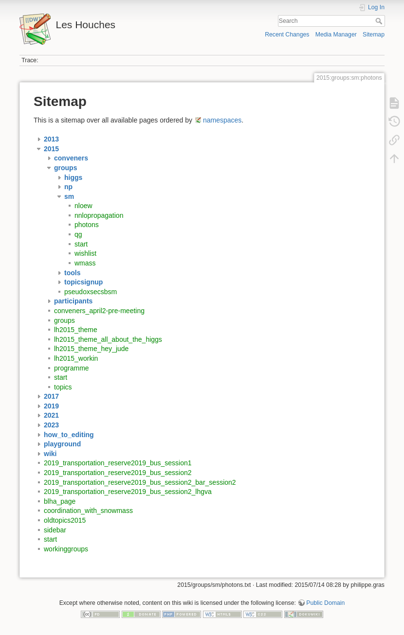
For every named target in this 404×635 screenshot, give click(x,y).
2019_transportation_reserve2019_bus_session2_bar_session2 (140, 482)
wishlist (85, 253)
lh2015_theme (75, 330)
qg (78, 234)
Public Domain (325, 603)
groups (64, 320)
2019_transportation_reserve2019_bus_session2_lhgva (128, 491)
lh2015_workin (76, 358)
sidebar (55, 530)
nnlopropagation (98, 215)
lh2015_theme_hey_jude (91, 349)
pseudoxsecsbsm (90, 292)
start (81, 244)
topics (63, 387)
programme (71, 368)
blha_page (59, 501)
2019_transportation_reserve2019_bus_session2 (118, 472)
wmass (85, 263)
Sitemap (374, 34)
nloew (83, 206)
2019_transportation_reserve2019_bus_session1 (118, 463)
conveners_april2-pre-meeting (99, 311)
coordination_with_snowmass (88, 510)
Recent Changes (287, 34)
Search (380, 21)
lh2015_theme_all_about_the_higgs (108, 339)
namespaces (222, 120)
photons (86, 225)
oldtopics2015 (65, 520)
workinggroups (66, 549)
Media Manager (336, 34)
